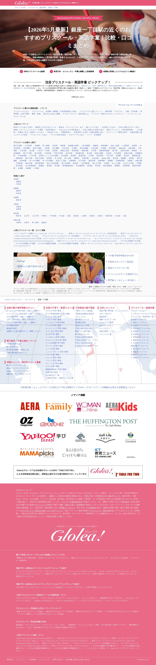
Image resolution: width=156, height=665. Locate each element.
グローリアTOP (20, 7)
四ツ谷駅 (67, 158)
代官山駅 (65, 148)
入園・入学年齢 (131, 111)
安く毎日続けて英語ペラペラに (114, 625)
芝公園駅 (55, 148)
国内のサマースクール (25, 576)
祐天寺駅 (69, 153)
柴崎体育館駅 (104, 151)
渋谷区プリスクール (141, 325)
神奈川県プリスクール (139, 346)
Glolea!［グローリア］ (13, 300)
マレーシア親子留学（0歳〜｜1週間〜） (22, 322)
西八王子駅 (97, 163)
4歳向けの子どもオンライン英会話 (59, 611)
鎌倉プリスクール (140, 352)
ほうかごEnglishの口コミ (66, 601)
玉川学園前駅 (30, 166)
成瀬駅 (41, 166)
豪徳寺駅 (82, 156)
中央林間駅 (22, 156)
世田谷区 (109, 216)
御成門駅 (85, 151)
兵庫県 (16, 197)
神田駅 (131, 158)
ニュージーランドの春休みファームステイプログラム (62, 587)
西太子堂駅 (39, 158)
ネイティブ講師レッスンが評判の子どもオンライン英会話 (40, 614)
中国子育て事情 (52, 372)
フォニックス (80, 317)
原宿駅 (49, 166)
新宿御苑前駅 (68, 166)
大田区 (100, 216)
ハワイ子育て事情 (52, 355)
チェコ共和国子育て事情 (55, 343)
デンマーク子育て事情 (54, 346)
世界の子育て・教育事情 (74, 505)
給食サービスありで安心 (23, 127)
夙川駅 (89, 153)
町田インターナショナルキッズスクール (96, 243)
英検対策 (72, 625)
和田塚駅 (104, 146)
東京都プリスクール (138, 319)
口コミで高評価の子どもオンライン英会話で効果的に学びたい (51, 627)
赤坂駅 (55, 151)
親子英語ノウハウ (82, 319)
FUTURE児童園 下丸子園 (130, 241)
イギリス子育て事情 (53, 317)
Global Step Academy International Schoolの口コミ (35, 638)
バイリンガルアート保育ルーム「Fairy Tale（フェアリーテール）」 (40, 233)
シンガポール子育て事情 (55, 337)
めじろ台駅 (116, 163)
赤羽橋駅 (26, 148)
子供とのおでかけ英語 (84, 328)
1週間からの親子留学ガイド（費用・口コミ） (24, 331)
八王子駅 (32, 156)
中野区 (44, 216)
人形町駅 (125, 146)
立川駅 (93, 151)
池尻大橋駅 (99, 153)
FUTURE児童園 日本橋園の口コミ (68, 648)
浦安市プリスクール (141, 358)
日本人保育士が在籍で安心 (93, 130)
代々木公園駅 (48, 161)
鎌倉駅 (95, 146)
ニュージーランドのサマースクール (82, 571)
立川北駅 (82, 161)
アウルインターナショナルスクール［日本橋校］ (61, 236)
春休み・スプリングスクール (17, 368)
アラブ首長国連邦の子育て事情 (58, 314)
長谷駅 (57, 166)
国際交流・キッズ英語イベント (18, 374)
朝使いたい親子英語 (83, 331)
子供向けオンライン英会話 (120, 262)
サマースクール (41, 505)
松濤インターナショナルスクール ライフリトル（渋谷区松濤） (93, 233)
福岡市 (18, 191)
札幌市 (18, 182)
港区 (69, 216)
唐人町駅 (38, 153)
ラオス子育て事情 (52, 366)
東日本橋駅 (84, 148)
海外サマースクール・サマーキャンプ (53, 558)
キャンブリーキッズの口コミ (117, 601)
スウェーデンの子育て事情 (56, 340)
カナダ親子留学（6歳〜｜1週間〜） (20, 317)
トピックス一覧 (105, 334)
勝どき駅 (28, 158)
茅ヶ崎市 (35, 222)
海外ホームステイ (106, 325)
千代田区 (53, 216)
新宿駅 (89, 166)
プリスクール (30, 300)
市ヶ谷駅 (58, 158)
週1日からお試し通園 (51, 114)
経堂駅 (73, 156)
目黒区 (92, 216)
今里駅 (36, 168)
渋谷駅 (55, 146)
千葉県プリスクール (138, 355)
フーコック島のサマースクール (77, 574)
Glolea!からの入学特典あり (69, 130)
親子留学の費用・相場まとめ (17, 350)
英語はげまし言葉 (82, 325)
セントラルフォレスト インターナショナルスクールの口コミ (65, 641)
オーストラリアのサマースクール (29, 571)
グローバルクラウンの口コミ (27, 598)
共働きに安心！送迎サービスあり (31, 132)
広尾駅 (74, 148)
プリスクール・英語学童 (37, 7)
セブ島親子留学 (12, 325)
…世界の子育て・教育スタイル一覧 (59, 378)
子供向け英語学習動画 (84, 337)
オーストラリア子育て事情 (56, 328)
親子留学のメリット (14, 347)
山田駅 (106, 163)
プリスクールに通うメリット (91, 111)
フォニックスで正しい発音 (88, 625)
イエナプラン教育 (106, 322)
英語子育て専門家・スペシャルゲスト (114, 311)
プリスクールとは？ (21, 111)
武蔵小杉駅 (128, 153)
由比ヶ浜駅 (115, 146)
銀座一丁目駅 (53, 7)
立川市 (26, 216)
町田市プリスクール (141, 340)
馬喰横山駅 (136, 156)
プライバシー (21, 659)
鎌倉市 (44, 222)
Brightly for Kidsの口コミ (44, 601)
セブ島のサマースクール (127, 574)
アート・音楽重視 (94, 135)
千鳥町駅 (19, 163)
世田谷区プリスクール (142, 328)
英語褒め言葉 (80, 322)
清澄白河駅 (124, 151)
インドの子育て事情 (53, 325)
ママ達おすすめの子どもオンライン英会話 (121, 611)
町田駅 (49, 158)
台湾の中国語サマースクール (103, 574)
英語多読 (19, 625)
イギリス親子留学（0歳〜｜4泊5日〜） (21, 319)
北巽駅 (20, 168)
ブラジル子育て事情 (53, 358)
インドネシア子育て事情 (55, 322)
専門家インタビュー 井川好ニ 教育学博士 (123, 280)
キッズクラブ (104, 328)
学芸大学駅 (58, 153)
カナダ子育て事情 (52, 334)
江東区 (84, 216)
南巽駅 (28, 168)
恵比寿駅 (112, 148)
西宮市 (18, 200)
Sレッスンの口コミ (90, 598)
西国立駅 (92, 161)
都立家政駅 (107, 166)
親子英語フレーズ (82, 334)
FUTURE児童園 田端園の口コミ (39, 648)
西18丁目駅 (27, 153)
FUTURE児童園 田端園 (47, 243)
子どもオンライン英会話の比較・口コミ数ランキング (42, 511)
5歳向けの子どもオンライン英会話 (89, 611)
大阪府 (16, 204)
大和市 (26, 222)
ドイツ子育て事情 (52, 349)
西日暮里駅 (39, 163)
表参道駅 (131, 148)
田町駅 (134, 151)
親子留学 (125, 502)
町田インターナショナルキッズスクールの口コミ (71, 646)
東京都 (16, 213)
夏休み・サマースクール (16, 365)
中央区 (18, 184)
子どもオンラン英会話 (119, 558)
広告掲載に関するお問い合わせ (78, 659)
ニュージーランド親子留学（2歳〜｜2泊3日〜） (25, 314)
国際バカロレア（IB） (108, 319)
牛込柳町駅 (80, 166)
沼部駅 (130, 161)
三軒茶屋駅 (86, 146)
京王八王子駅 (128, 163)
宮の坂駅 (64, 156)
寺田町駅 (126, 166)
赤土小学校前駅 (53, 163)
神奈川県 (17, 220)
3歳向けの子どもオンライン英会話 (29, 611)
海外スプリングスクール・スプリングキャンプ (89, 558)
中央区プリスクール (141, 334)
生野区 (18, 209)
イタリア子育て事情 (53, 319)
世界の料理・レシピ (107, 331)
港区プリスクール (140, 322)
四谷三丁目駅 (61, 161)
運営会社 (10, 659)
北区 (125, 216)
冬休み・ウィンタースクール (17, 371)
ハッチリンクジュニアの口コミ (91, 601)
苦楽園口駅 (79, 153)
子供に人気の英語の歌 (84, 343)
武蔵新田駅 (120, 161)
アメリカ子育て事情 (53, 311)
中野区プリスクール (141, 337)
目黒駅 (103, 148)
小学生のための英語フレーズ (86, 346)
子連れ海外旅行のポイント (16, 353)
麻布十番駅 (37, 148)
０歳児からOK (52, 132)
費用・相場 (36, 114)
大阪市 (18, 207)
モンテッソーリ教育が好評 (116, 132)
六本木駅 (23, 151)
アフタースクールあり (39, 135)
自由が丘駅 (106, 158)
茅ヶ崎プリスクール (141, 349)
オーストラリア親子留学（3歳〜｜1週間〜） (23, 311)
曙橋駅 (123, 158)
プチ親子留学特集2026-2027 (121, 255)
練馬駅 (117, 166)
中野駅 (139, 163)
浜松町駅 (99, 156)
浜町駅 (134, 146)
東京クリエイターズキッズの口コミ (56, 643)
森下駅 (115, 151)
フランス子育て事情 (53, 361)
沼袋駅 (37, 146)
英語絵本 (102, 317)
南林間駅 (101, 161)
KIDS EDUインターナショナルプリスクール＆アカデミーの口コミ (83, 638)
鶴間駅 (110, 161)
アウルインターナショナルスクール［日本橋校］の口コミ (95, 643)
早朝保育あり (66, 132)
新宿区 (76, 216)
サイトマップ (44, 659)
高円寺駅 (19, 166)
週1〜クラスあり (92, 127)
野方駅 (97, 166)
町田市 (18, 216)
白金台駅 (94, 148)
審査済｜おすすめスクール (45, 127)
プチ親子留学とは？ (14, 344)
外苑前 (108, 153)
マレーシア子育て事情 (54, 363)
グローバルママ (105, 314)
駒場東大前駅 (73, 146)
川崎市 (18, 222)
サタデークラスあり (76, 135)
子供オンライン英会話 (84, 311)
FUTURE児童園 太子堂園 (25, 243)
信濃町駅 (72, 161)
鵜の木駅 (28, 163)
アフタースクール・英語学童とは (76, 114)
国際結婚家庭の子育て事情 (56, 369)
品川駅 (32, 151)
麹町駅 (76, 158)
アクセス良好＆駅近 (58, 135)
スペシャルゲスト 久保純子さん (123, 274)
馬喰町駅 (19, 158)
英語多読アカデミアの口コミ (111, 598)
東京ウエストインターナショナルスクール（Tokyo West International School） (87, 241)
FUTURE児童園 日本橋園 (68, 243)
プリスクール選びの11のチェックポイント (108, 114)
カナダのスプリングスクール (27, 587)
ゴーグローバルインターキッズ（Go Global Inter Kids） (105, 236)
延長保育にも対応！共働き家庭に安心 (89, 132)
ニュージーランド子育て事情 (57, 352)
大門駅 (91, 156)
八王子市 (35, 216)
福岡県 (16, 188)
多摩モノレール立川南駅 (48, 156)
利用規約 (33, 659)
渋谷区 (117, 216)
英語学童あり (51, 130)
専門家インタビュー (67, 508)
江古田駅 (28, 146)
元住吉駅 (95, 158)
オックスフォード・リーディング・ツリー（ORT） (46, 625)
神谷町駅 (75, 151)
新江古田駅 (18, 146)
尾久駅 (126, 156)
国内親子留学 (11, 328)
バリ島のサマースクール (52, 574)
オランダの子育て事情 (54, 331)
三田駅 (47, 148)
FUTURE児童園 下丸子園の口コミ (106, 646)
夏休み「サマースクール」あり (71, 127)
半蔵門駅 (85, 158)
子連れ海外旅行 (76, 502)
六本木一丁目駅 (43, 151)
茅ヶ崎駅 (46, 146)
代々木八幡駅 (34, 161)
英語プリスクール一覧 (118, 268)
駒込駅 (75, 163)
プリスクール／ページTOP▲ (130, 105)
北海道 (16, 179)
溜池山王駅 (64, 151)
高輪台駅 (122, 148)
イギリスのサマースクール (55, 571)
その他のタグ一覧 (52, 375)
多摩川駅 (138, 161)
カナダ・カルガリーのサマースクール (114, 571)
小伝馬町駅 (85, 163)
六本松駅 (47, 153)
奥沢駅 (115, 158)
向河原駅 (117, 153)
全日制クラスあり (109, 127)
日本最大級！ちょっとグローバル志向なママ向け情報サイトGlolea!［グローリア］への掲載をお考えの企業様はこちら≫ (78, 387)
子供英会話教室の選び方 (84, 314)
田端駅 (118, 156)
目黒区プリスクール (141, 331)
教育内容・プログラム (114, 111)
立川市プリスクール (141, 343)
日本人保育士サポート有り (129, 127)
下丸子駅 (109, 156)
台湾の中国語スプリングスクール (99, 587)
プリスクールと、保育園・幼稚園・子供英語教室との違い (54, 111)
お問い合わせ (57, 659)
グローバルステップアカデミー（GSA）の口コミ (60, 598)
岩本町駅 (23, 161)
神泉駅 (63, 146)
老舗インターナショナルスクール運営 (28, 130)
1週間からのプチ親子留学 (26, 558)
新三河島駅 (66, 163)
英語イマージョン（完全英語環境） (120, 130)
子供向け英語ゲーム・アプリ (86, 340)
